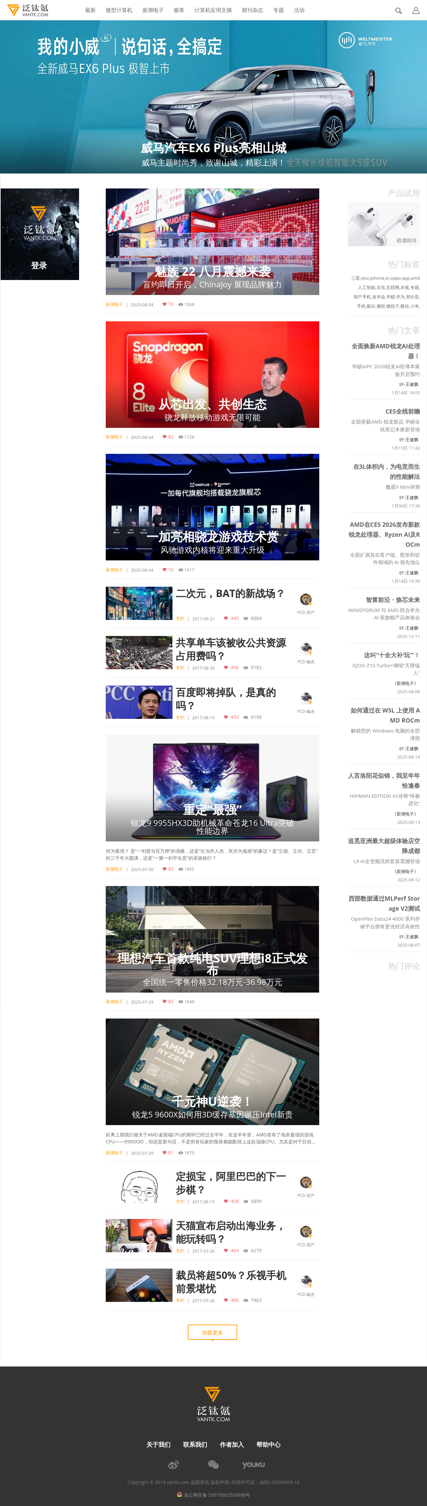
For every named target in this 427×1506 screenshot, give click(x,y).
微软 (381, 306)
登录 (39, 265)
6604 (256, 618)
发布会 (378, 297)
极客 (179, 10)
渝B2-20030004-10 (280, 1482)
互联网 (392, 287)
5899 (256, 1201)
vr (387, 278)
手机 (361, 306)
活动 (299, 10)
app (406, 278)
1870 (189, 1153)
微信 (404, 306)
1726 (189, 437)
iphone (377, 278)
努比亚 (412, 297)
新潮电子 (153, 10)
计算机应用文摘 (213, 10)
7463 (256, 1300)
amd (415, 278)
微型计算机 (119, 10)
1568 (189, 304)
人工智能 (366, 287)
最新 (90, 10)
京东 (381, 287)
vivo (365, 278)
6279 (256, 1250)
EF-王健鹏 (408, 384)
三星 (355, 278)
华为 (400, 297)
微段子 (392, 306)
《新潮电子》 (405, 683)
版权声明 (219, 1482)
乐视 (404, 287)
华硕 (390, 297)
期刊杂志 (252, 10)
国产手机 (362, 297)
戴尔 (371, 306)
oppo (395, 278)
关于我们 (158, 1444)
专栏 (180, 618)
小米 (414, 306)
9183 (256, 667)
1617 (189, 570)
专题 (278, 10)
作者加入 (232, 1444)
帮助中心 (269, 1444)
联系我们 (195, 1444)
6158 (256, 717)
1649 (189, 1002)
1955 (189, 869)
